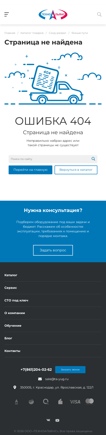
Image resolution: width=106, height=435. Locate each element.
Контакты (12, 351)
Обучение (12, 326)
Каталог (10, 275)
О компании (14, 313)
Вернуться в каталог (76, 170)
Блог (8, 338)
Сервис (10, 288)
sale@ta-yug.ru (56, 379)
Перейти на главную (30, 170)
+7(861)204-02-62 (36, 369)
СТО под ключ (16, 300)
